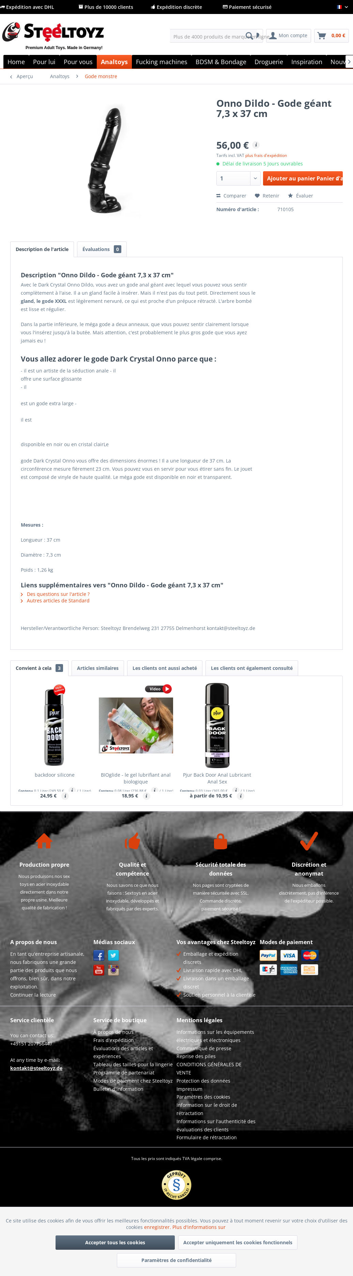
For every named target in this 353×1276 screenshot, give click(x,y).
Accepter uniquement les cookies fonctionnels (237, 1242)
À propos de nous (113, 1032)
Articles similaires (98, 668)
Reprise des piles (196, 1056)
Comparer (231, 195)
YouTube (99, 970)
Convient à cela (39, 668)
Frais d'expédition (113, 1040)
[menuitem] (213, 36)
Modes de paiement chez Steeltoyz (133, 1080)
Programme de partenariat (123, 1072)
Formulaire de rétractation (206, 1137)
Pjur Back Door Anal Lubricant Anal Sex (217, 778)
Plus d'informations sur (199, 1227)
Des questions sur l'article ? (55, 594)
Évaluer (300, 195)
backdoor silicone (55, 775)
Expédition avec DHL (27, 7)
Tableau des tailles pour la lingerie (133, 1064)
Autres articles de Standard (55, 600)
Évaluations (101, 249)
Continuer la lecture (33, 995)
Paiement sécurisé (247, 7)
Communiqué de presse (203, 1048)
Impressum (189, 1089)
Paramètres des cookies (203, 1097)
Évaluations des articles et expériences (123, 1052)
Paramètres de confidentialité (176, 1260)
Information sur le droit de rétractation (206, 1109)
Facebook (99, 955)
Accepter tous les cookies (115, 1242)
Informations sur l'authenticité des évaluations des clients (216, 1125)
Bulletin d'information (118, 1089)
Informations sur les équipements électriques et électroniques (215, 1036)
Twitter (113, 955)
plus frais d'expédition (266, 155)
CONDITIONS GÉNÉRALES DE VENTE (209, 1068)
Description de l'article (42, 249)
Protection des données (203, 1080)
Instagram (113, 970)
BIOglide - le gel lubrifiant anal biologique (136, 778)
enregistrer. (158, 1227)
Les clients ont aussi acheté (165, 668)
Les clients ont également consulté (252, 668)
